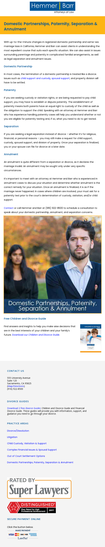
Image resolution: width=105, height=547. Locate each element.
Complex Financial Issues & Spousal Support (32, 449)
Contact (9, 208)
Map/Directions (16, 386)
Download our (35, 334)
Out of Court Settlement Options (26, 456)
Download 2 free (24, 408)
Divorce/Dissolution (18, 430)
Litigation (12, 437)
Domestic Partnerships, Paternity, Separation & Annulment (40, 462)
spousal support (61, 78)
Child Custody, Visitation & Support (27, 443)
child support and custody (35, 78)
